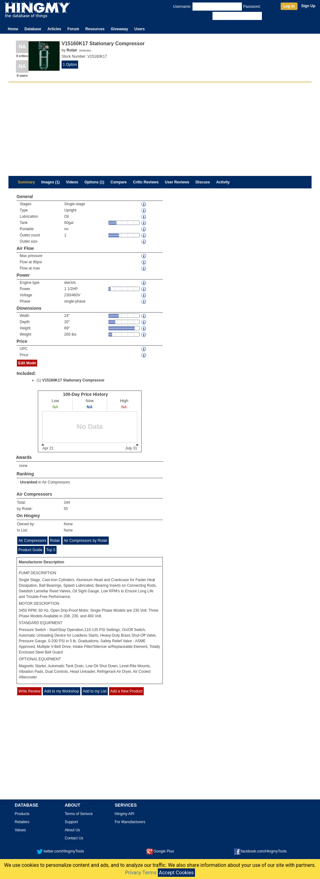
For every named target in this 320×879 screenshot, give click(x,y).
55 (66, 509)
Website (85, 50)
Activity (223, 182)
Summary (26, 182)
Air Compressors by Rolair (86, 540)
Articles (54, 29)
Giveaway (119, 29)
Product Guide (30, 550)
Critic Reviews (146, 182)
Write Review (29, 691)
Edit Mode (27, 363)
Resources (94, 29)
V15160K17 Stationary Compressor (73, 380)
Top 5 (50, 550)
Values (20, 830)
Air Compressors (56, 482)
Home (13, 29)
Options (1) (94, 182)
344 (67, 502)
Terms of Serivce (78, 814)
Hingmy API (124, 814)
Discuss (203, 182)
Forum (73, 29)
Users (139, 29)
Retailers (22, 822)
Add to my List (95, 691)
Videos (72, 182)
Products (22, 814)
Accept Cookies (176, 873)
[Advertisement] (160, 129)
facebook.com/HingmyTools (260, 851)
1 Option (70, 64)
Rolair (55, 540)
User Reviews (177, 182)
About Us (72, 830)
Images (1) (50, 182)
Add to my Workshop (61, 691)
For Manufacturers (130, 822)
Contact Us (74, 838)
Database (32, 29)
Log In (289, 6)
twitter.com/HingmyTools (60, 851)
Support (71, 822)
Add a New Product (126, 691)
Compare (119, 182)
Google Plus (160, 851)
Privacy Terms (140, 873)
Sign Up (308, 6)
